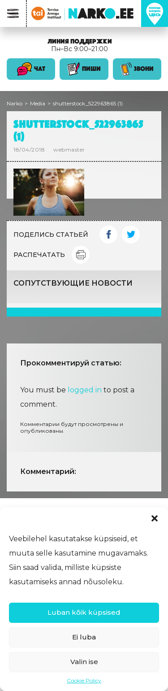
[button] (154, 518)
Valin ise (84, 661)
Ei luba (84, 637)
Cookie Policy (84, 680)
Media (37, 103)
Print (81, 255)
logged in (85, 390)
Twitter (131, 234)
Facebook (108, 234)
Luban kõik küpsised (84, 612)
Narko (14, 103)
